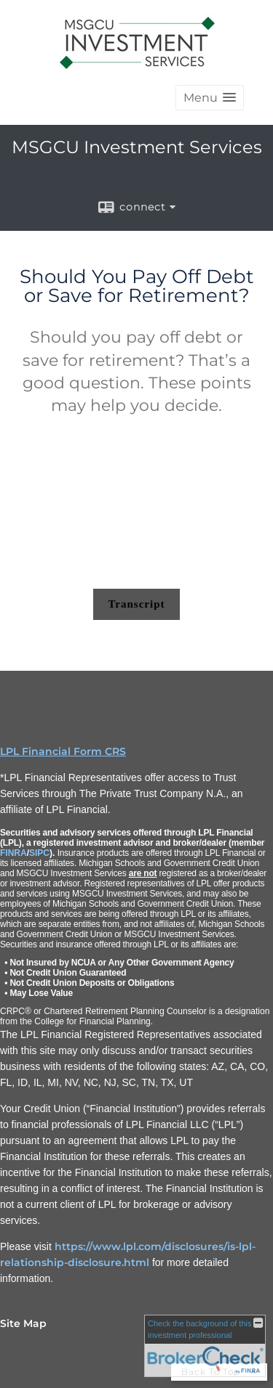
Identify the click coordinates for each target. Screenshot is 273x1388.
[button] (209, 97)
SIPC (39, 853)
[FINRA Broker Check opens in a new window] (205, 1346)
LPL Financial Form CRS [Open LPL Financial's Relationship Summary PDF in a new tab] (63, 751)
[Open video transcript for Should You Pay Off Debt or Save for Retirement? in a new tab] (136, 604)
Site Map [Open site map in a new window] (23, 1323)
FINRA (13, 853)
